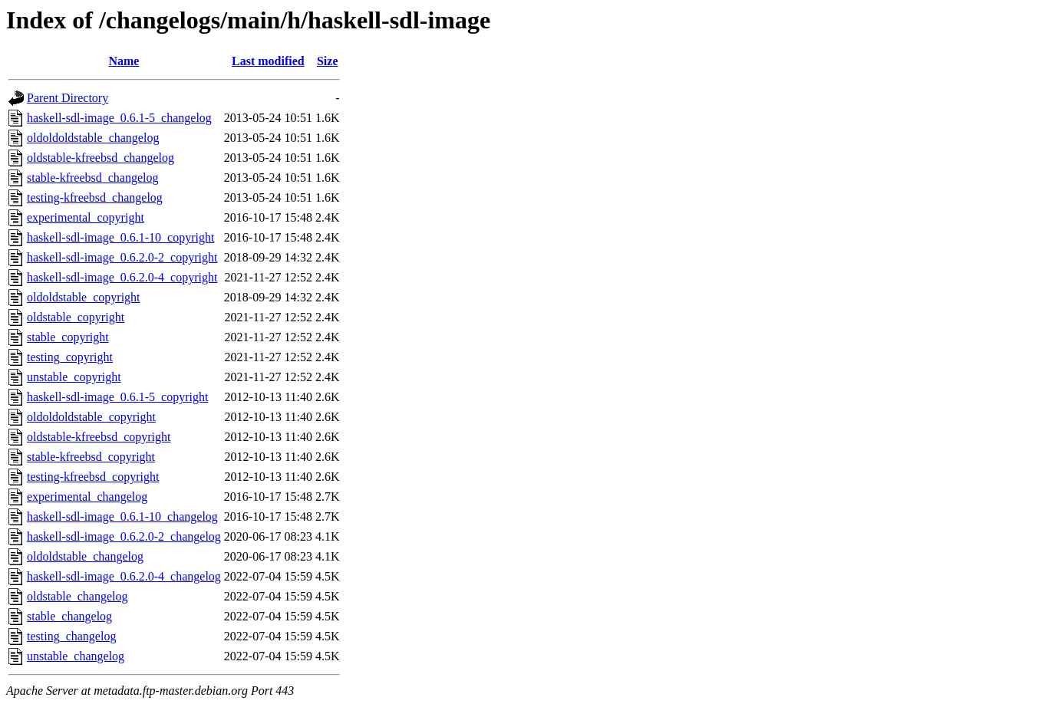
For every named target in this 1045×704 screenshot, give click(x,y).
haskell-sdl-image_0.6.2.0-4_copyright (122, 277)
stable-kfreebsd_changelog (92, 177)
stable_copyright (68, 337)
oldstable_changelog (77, 596)
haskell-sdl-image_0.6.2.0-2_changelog (124, 536)
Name (123, 60)
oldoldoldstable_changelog (93, 137)
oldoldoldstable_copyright (91, 416)
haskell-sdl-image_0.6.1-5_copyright (117, 396)
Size (327, 60)
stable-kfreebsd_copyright (91, 456)
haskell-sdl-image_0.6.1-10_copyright (120, 237)
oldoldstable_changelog (85, 556)
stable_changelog (69, 616)
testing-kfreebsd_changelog (95, 197)
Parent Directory (67, 97)
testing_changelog (71, 636)
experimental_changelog (87, 496)
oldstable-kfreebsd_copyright (99, 436)
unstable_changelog (75, 656)
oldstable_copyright (75, 317)
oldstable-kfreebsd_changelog (100, 157)
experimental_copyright (85, 217)
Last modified (268, 60)
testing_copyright (70, 357)
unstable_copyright (74, 376)
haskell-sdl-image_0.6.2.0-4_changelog (124, 576)
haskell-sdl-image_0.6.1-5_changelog (119, 117)
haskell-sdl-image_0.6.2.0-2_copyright (122, 257)
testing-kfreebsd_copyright (93, 476)
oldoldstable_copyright (83, 297)
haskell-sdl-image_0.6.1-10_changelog (122, 516)
